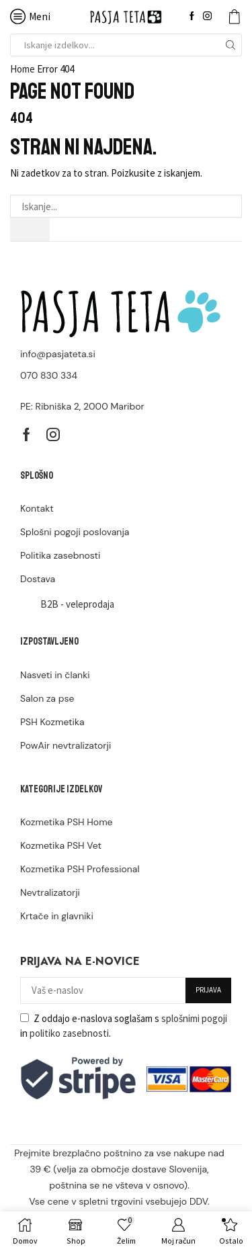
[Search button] (230, 45)
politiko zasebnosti (69, 1033)
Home (22, 68)
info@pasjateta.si (57, 354)
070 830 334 (48, 375)
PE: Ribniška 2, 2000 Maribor (82, 406)
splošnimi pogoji (194, 1018)
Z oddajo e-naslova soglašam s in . (123, 1025)
